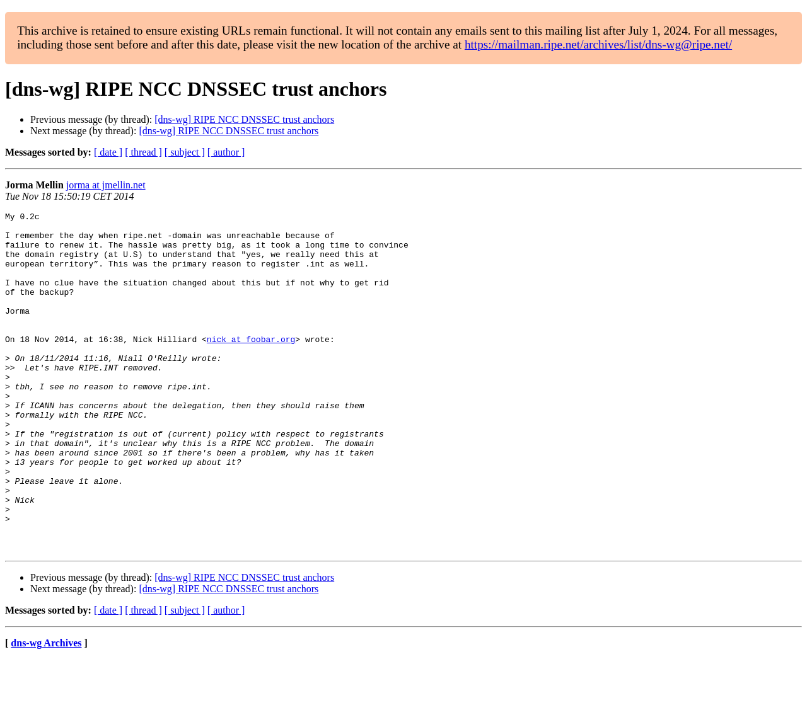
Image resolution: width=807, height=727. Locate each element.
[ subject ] (185, 152)
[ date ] (108, 152)
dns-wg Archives (46, 711)
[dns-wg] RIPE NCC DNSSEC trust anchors (244, 119)
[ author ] (226, 152)
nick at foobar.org (251, 365)
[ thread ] (143, 152)
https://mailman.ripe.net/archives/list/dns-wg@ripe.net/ (598, 44)
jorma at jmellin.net (106, 185)
